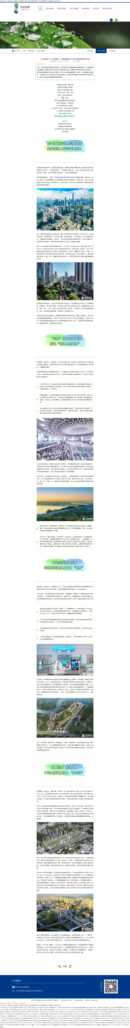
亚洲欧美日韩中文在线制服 (120, 1016)
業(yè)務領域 (50, 8)
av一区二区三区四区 (117, 1014)
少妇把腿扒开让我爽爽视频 (101, 1009)
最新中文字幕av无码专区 (33, 1011)
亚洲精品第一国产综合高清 (69, 1016)
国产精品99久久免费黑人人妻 (104, 1007)
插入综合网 (44, 1018)
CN (111, 20)
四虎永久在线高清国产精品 (64, 1007)
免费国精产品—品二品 (7, 1020)
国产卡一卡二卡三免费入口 (21, 1016)
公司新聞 (90, 51)
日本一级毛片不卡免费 (25, 1009)
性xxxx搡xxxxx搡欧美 (93, 1011)
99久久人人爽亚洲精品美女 (54, 1024)
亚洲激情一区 (8, 1011)
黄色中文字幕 (37, 1018)
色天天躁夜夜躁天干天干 (53, 1018)
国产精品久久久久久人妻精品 (30, 1014)
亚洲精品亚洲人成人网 (121, 1022)
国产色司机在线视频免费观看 (79, 1007)
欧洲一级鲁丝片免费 (92, 1007)
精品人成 (90, 1024)
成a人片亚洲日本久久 (61, 1011)
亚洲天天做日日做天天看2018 (19, 1011)
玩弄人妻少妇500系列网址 (66, 1020)
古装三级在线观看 (13, 1007)
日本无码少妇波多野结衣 (105, 1014)
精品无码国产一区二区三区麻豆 (47, 1011)
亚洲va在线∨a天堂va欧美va (73, 1014)
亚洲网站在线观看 (46, 1022)
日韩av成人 (91, 1018)
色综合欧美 (83, 1014)
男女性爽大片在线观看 (19, 1024)
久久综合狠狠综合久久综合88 (86, 1022)
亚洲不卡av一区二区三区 (56, 1016)
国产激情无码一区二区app (67, 1024)
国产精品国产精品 (55, 1022)
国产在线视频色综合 (110, 1022)
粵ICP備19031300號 (66, 1000)
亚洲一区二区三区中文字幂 (25, 1022)
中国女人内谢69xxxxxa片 (34, 1016)
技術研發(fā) (86, 8)
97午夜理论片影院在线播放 (116, 1018)
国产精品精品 (80, 1016)
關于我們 (96, 8)
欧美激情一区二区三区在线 (59, 1014)
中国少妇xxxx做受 (122, 1011)
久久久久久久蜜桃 (29, 1024)
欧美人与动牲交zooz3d (96, 1020)
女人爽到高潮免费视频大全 (118, 1007)
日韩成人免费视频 (45, 1016)
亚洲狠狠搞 (97, 1018)
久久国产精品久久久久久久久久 (108, 1024)
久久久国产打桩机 (37, 1022)
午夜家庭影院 (10, 1016)
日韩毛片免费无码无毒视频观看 (21, 1020)
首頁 (40, 8)
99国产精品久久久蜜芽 (37, 1009)
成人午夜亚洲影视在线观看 (108, 1020)
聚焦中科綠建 (61, 8)
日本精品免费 (64, 1022)
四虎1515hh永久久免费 (37, 1007)
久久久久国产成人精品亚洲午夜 (77, 1009)
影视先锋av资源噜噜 (14, 1018)
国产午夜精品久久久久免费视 (80, 1018)
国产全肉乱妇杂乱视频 (99, 1022)
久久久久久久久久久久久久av (62, 1009)
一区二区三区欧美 (103, 1011)
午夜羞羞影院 (84, 1011)
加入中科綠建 (74, 8)
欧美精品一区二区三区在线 (25, 1007)
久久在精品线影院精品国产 (26, 1018)
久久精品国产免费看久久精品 (45, 1014)
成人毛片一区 (87, 1016)
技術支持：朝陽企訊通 (91, 1000)
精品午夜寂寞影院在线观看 (81, 1024)
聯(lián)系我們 (107, 8)
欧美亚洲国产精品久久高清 (66, 1018)
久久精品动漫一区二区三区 (73, 1011)
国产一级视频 (96, 1024)
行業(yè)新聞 (40, 51)
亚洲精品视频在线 (112, 1011)
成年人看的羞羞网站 (18, 1014)
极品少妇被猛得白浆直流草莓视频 (37, 1020)
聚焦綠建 (31, 51)
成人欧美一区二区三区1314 (53, 1020)
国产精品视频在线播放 (48, 1009)
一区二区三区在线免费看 (41, 1024)
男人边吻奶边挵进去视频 (93, 1014)
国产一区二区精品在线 (121, 1020)
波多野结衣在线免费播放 (107, 1016)
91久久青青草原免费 (14, 1009)
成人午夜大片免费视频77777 (51, 1007)
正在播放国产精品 (89, 1009)
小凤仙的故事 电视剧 (73, 1022)
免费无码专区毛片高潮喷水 (115, 1009)
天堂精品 (75, 1020)
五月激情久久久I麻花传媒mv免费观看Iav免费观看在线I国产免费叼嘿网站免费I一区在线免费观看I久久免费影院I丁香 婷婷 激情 (30, 1)
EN (116, 20)
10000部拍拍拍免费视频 (84, 1020)
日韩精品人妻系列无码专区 (11, 1022)
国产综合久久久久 (105, 1018)
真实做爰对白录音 (95, 1016)
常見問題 (112, 51)
